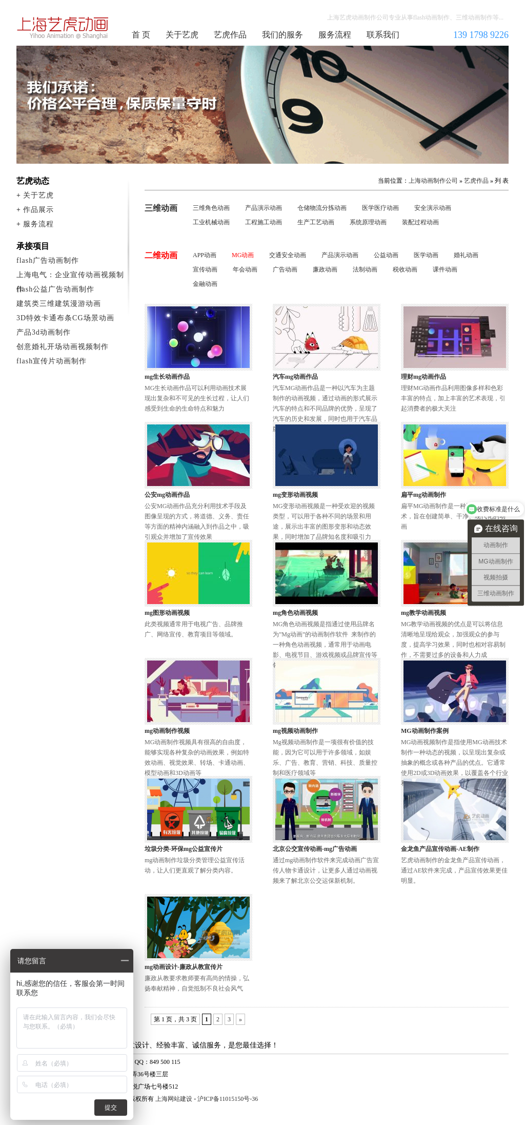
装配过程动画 (420, 222)
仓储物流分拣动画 (322, 207)
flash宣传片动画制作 (51, 361)
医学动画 (426, 255)
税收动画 (405, 269)
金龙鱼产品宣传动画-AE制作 (440, 848)
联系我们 (383, 34)
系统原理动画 (368, 222)
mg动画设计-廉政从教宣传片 (184, 967)
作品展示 (38, 210)
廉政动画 (325, 269)
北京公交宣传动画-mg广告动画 (315, 848)
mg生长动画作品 (167, 376)
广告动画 (285, 269)
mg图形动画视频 (167, 612)
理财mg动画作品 (423, 376)
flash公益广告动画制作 (55, 289)
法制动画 (365, 269)
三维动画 (161, 208)
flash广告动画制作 (47, 260)
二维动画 (161, 255)
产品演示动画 (263, 207)
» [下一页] (240, 1019)
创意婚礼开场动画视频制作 (62, 347)
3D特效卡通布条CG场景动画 (65, 318)
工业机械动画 (211, 222)
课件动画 (445, 269)
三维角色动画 (211, 207)
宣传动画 (205, 269)
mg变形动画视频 (295, 494)
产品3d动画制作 (43, 332)
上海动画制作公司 (63, 27)
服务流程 (334, 34)
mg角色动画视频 (295, 612)
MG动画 (243, 255)
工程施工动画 (263, 222)
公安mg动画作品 (167, 494)
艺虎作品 (230, 34)
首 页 (141, 34)
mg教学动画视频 (423, 612)
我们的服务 (282, 34)
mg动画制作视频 (167, 730)
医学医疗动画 (380, 207)
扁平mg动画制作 (423, 494)
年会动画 (245, 269)
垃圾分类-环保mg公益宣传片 (184, 848)
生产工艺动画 (315, 222)
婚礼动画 (466, 255)
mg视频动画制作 (295, 730)
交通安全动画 (287, 255)
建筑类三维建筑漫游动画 (58, 303)
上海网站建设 (173, 1098)
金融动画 (205, 283)
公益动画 (386, 255)
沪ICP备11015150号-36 (227, 1098)
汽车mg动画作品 (295, 376)
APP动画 (204, 255)
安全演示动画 (432, 207)
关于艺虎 (182, 34)
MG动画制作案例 (425, 730)
